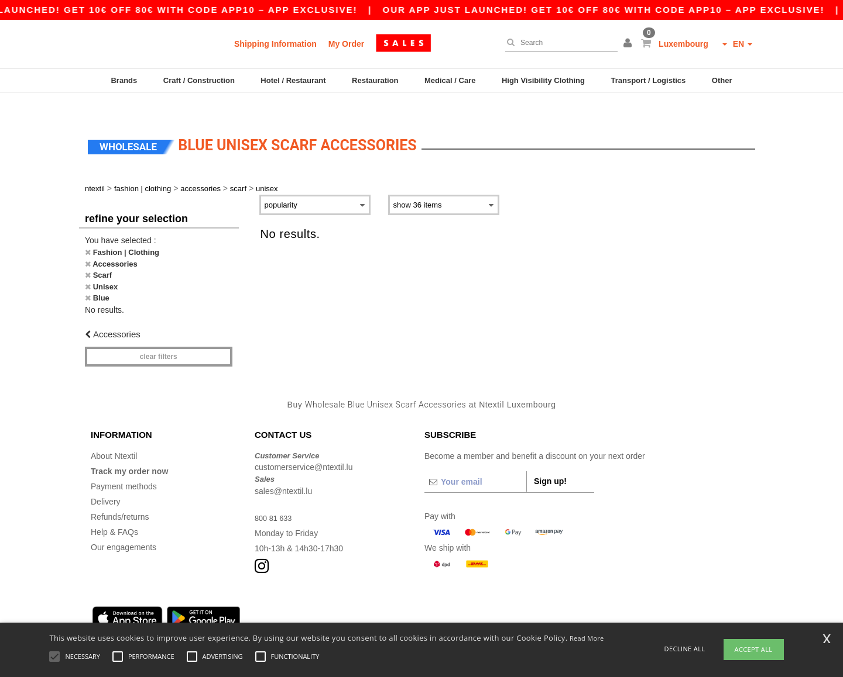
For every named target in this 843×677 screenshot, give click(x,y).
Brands (124, 80)
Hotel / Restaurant (293, 80)
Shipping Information (275, 44)
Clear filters (158, 336)
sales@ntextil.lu (283, 470)
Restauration (375, 80)
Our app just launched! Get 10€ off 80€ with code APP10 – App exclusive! (621, 10)
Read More (587, 638)
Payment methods (124, 465)
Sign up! (550, 460)
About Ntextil (114, 435)
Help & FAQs (114, 511)
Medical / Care (449, 80)
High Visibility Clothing (543, 80)
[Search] (558, 42)
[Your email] (475, 460)
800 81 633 (275, 497)
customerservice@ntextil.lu (304, 446)
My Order (346, 44)
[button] (629, 44)
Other (722, 80)
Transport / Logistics (648, 80)
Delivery (106, 480)
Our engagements (123, 526)
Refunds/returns (120, 495)
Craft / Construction (199, 80)
